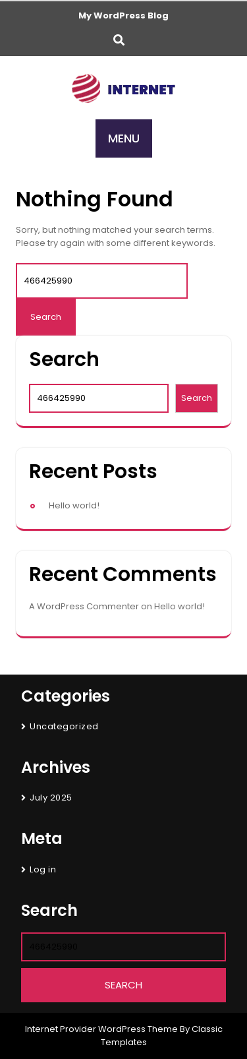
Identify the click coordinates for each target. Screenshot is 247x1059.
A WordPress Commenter (84, 606)
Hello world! (74, 505)
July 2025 (51, 797)
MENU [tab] (124, 138)
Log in (43, 869)
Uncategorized (64, 726)
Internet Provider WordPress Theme (101, 1029)
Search (64, 360)
